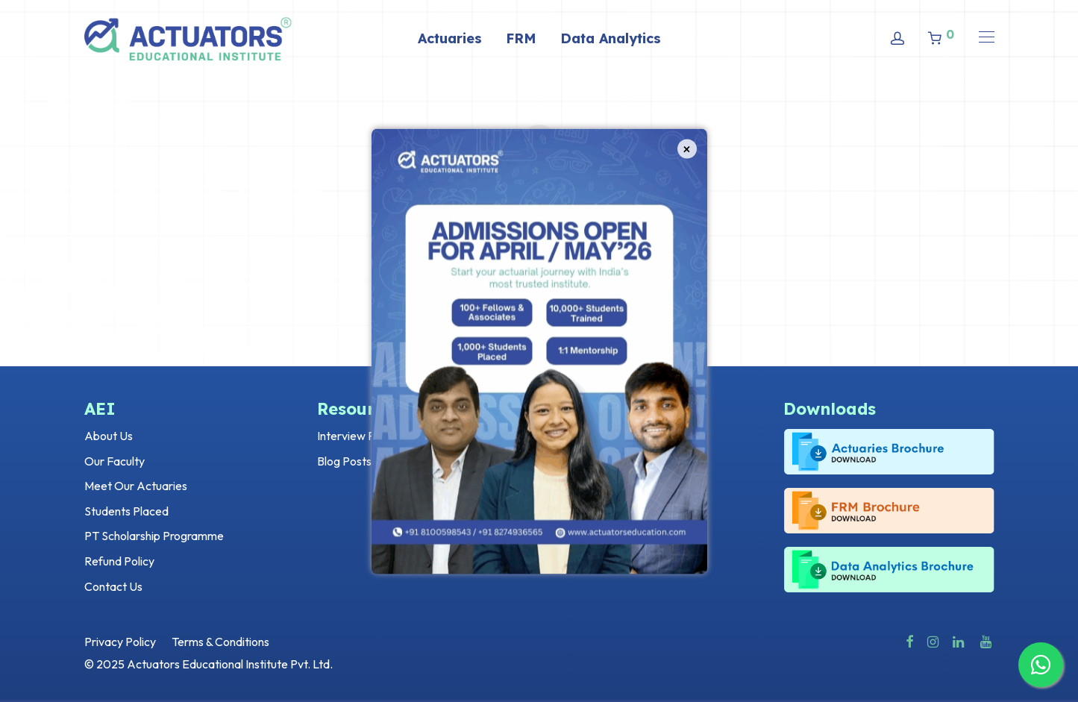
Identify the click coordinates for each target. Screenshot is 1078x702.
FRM (521, 38)
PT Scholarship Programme (154, 535)
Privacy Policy (120, 641)
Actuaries (450, 38)
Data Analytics (610, 38)
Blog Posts (344, 461)
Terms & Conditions (220, 641)
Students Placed (126, 511)
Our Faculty (114, 461)
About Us (108, 435)
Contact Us (113, 586)
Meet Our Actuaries (135, 485)
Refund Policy (119, 561)
